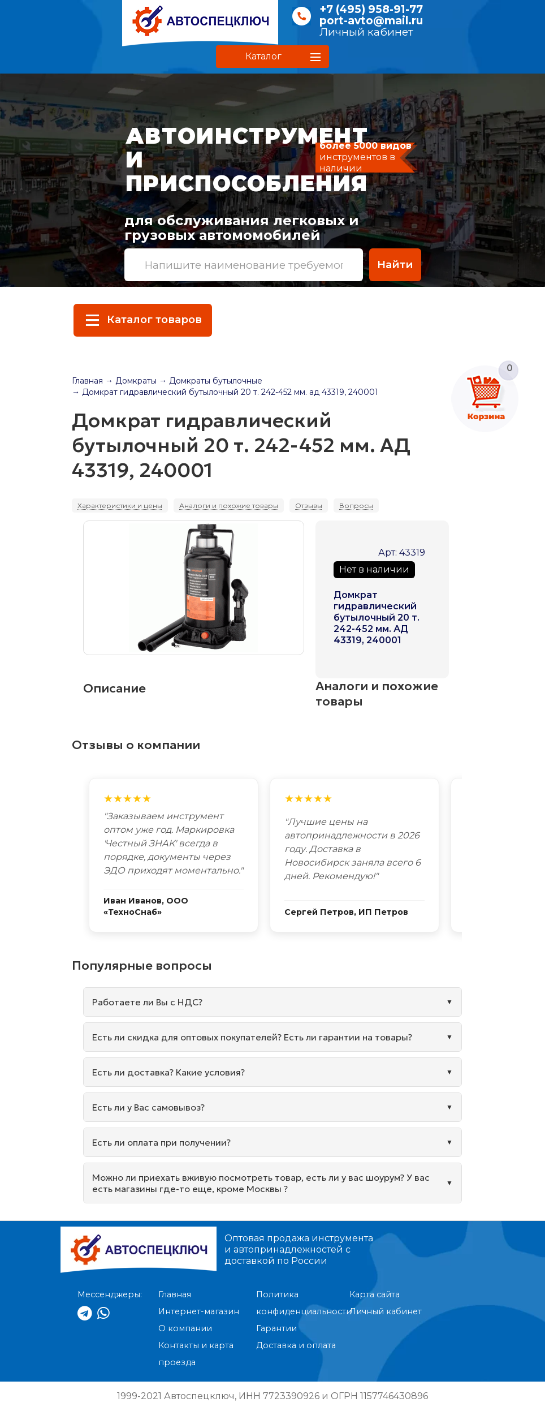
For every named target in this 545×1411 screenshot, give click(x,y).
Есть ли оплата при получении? (161, 1142)
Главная (87, 381)
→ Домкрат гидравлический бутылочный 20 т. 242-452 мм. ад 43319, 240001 (225, 392)
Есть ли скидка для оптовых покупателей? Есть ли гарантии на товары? (252, 1037)
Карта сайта (374, 1294)
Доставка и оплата (296, 1345)
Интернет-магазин (198, 1311)
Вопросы (356, 505)
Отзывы (308, 505)
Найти (395, 264)
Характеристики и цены (119, 505)
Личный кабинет (366, 31)
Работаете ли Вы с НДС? (147, 1002)
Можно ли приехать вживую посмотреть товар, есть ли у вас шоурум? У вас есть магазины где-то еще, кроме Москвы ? (261, 1183)
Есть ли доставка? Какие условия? (168, 1072)
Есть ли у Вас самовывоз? (148, 1107)
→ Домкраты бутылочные (210, 381)
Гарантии (276, 1328)
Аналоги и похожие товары (228, 505)
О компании (185, 1328)
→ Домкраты (131, 381)
